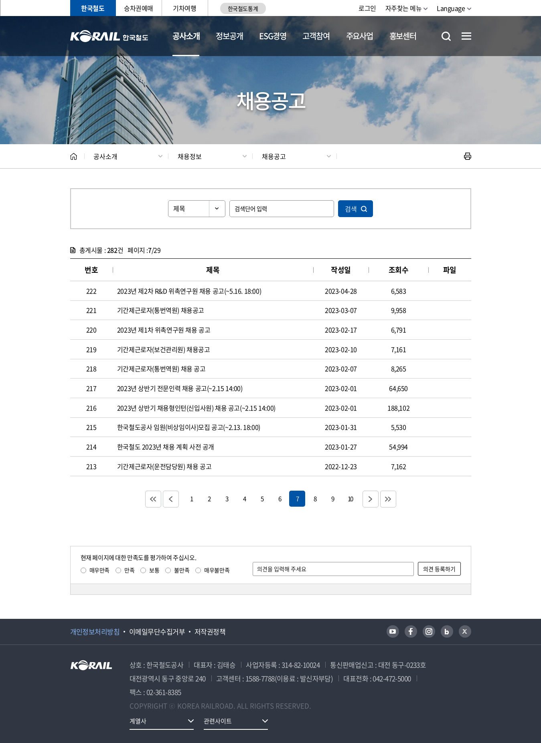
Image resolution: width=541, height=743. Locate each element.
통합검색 (446, 36)
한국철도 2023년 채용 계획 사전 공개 (165, 446)
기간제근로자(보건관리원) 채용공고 (163, 349)
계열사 (138, 721)
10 (350, 498)
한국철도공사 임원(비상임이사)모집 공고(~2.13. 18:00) (188, 427)
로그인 (367, 8)
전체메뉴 (466, 36)
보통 (154, 570)
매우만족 (99, 570)
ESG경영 (272, 36)
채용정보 (190, 156)
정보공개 (229, 36)
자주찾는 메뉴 (403, 8)
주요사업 (359, 36)
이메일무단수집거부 (157, 631)
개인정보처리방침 (95, 631)
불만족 (181, 570)
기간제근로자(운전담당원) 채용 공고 (164, 466)
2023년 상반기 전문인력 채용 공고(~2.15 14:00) (180, 388)
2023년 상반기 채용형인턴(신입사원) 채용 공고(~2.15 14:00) (196, 408)
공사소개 (185, 36)
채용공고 (274, 156)
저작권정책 (210, 631)
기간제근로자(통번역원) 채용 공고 (161, 368)
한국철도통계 (243, 8)
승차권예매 (138, 8)
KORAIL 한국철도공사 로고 (109, 36)
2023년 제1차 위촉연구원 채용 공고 (164, 329)
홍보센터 (402, 36)
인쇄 (467, 156)
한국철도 (92, 8)
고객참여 (315, 36)
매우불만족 (216, 570)
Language (451, 8)
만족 (129, 570)
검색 (351, 208)
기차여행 (184, 8)
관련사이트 (218, 721)
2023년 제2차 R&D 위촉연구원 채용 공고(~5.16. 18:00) (189, 291)
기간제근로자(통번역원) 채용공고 (160, 310)
